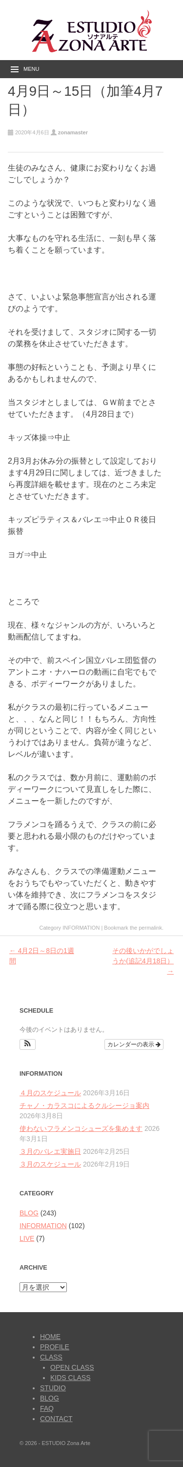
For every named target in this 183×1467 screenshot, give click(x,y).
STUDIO (53, 1388)
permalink (150, 928)
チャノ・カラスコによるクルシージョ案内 (84, 1105)
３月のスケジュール (50, 1164)
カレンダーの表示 (134, 1044)
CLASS (51, 1357)
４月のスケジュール (50, 1093)
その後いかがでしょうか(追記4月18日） (143, 961)
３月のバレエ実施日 (50, 1151)
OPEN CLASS (72, 1367)
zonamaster (73, 132)
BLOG (29, 1213)
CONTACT (56, 1419)
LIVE (27, 1238)
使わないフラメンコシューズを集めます (81, 1128)
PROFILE (54, 1347)
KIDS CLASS (70, 1378)
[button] (27, 1044)
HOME (50, 1336)
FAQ (47, 1408)
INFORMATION (81, 928)
